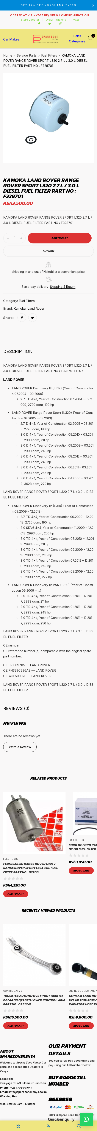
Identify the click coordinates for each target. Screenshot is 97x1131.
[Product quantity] (14, 238)
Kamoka (20, 308)
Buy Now (48, 251)
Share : (8, 318)
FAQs (76, 19)
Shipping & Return (62, 286)
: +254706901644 (16, 1087)
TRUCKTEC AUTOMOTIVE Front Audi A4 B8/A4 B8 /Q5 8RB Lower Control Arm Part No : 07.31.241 (34, 1000)
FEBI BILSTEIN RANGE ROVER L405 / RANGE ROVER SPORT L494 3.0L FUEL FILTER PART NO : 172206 (30, 868)
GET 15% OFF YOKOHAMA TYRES (49, 5)
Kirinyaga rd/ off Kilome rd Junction (23, 1083)
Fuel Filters (49, 55)
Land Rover (35, 308)
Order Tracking (56, 19)
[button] (91, 39)
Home (7, 55)
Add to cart (16, 894)
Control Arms (12, 991)
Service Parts (27, 55)
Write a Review (20, 747)
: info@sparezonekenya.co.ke (23, 1092)
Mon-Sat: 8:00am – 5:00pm (17, 1104)
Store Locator (30, 19)
